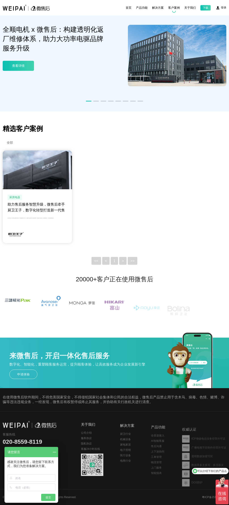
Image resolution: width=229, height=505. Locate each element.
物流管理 (156, 470)
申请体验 (23, 380)
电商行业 (125, 468)
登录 (223, 7)
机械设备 (125, 447)
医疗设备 (125, 463)
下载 (205, 7)
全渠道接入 (157, 444)
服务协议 (86, 444)
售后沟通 (156, 454)
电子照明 (125, 457)
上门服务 (156, 476)
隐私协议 (86, 449)
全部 (10, 142)
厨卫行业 (125, 441)
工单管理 (156, 465)
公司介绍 (86, 438)
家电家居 (125, 452)
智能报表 (156, 481)
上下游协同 (157, 460)
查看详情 (18, 65)
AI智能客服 (157, 449)
